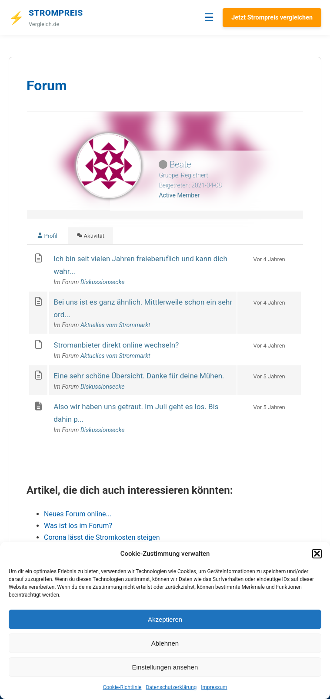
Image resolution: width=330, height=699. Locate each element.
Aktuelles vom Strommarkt (115, 325)
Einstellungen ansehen (165, 667)
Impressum (214, 687)
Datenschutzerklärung (171, 687)
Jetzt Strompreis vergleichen (272, 17)
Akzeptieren (165, 619)
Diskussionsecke (102, 282)
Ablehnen (165, 643)
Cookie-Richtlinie (122, 687)
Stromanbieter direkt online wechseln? (116, 345)
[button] (317, 553)
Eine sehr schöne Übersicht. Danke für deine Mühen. (138, 375)
